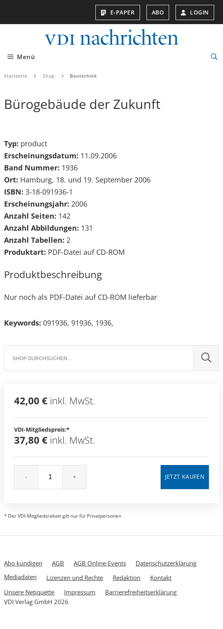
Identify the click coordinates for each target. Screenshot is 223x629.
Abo (158, 12)
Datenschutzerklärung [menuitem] (166, 563)
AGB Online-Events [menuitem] (100, 563)
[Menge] (50, 477)
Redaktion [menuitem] (126, 578)
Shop (49, 76)
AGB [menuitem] (58, 563)
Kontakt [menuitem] (160, 578)
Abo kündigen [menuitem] (23, 563)
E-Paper (118, 12)
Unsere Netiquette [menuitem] (29, 592)
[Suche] (98, 358)
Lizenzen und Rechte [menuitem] (74, 578)
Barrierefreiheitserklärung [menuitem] (141, 592)
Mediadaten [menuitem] (20, 577)
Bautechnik (83, 76)
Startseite (15, 76)
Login (195, 12)
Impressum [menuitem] (79, 592)
